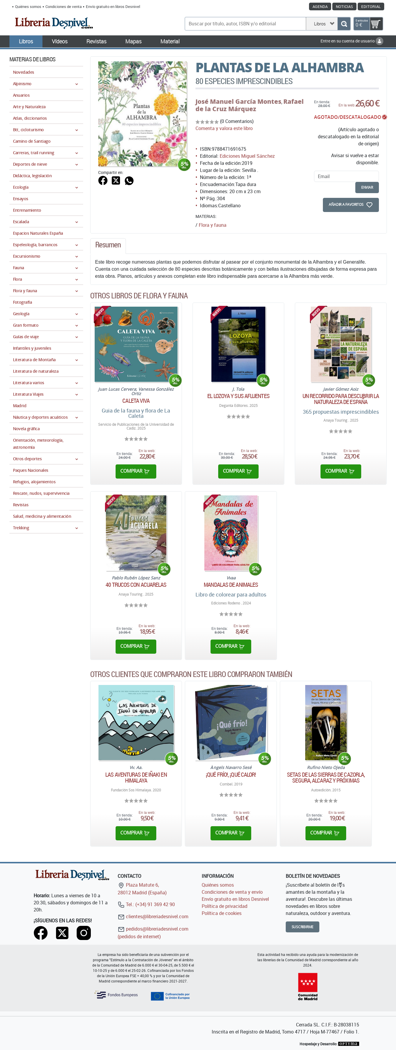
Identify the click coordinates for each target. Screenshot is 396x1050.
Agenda (320, 6)
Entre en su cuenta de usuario (352, 41)
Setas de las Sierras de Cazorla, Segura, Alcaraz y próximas (326, 777)
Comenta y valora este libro (224, 128)
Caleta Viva (135, 401)
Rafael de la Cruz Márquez (249, 105)
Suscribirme (303, 926)
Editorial (371, 6)
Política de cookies (221, 913)
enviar (367, 187)
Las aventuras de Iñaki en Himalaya (136, 777)
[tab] (108, 246)
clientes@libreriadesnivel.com (153, 916)
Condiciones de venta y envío (232, 892)
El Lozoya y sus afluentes (238, 396)
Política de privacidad (224, 906)
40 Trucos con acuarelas (136, 585)
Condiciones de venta (63, 6)
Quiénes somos (28, 6)
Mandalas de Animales (231, 585)
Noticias (344, 6)
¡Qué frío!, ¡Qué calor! (231, 775)
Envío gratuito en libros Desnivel (113, 6)
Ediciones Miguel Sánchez (247, 156)
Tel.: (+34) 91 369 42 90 (146, 904)
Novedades (23, 72)
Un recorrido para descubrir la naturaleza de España (341, 399)
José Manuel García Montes (238, 101)
